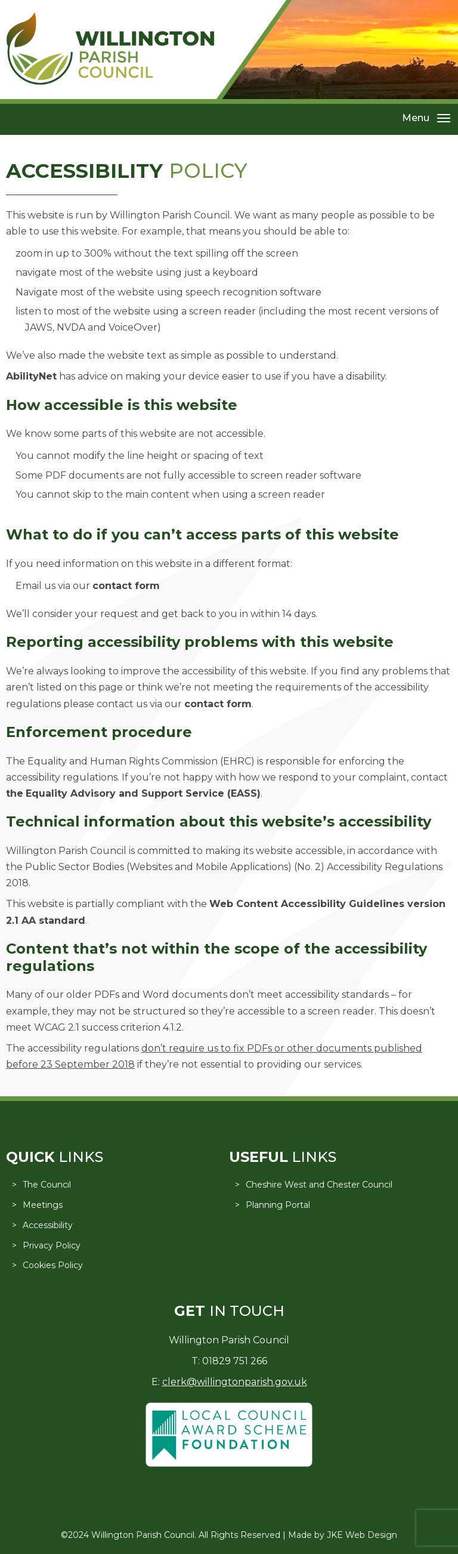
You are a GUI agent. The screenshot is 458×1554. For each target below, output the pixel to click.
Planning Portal (278, 1205)
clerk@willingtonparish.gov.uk (234, 1382)
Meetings (43, 1205)
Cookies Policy (53, 1265)
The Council (47, 1184)
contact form (126, 585)
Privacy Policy (52, 1245)
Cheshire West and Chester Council (319, 1184)
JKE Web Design (362, 1535)
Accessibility (48, 1225)
